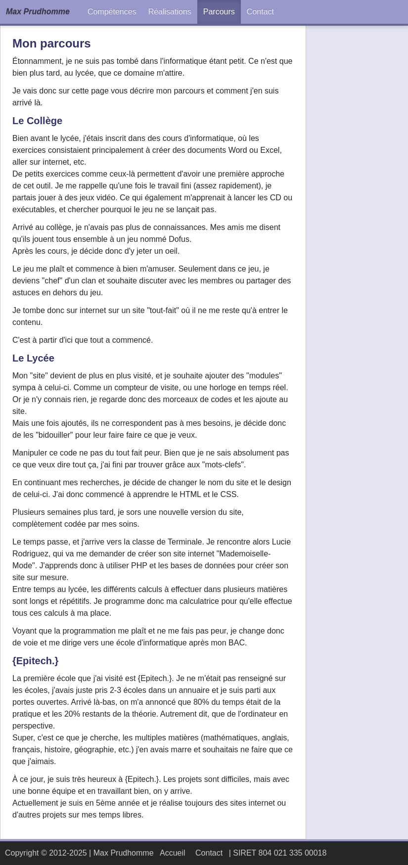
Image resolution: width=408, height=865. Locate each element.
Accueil (172, 853)
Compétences (112, 11)
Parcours (219, 11)
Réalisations (169, 11)
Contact (260, 11)
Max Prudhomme (38, 11)
